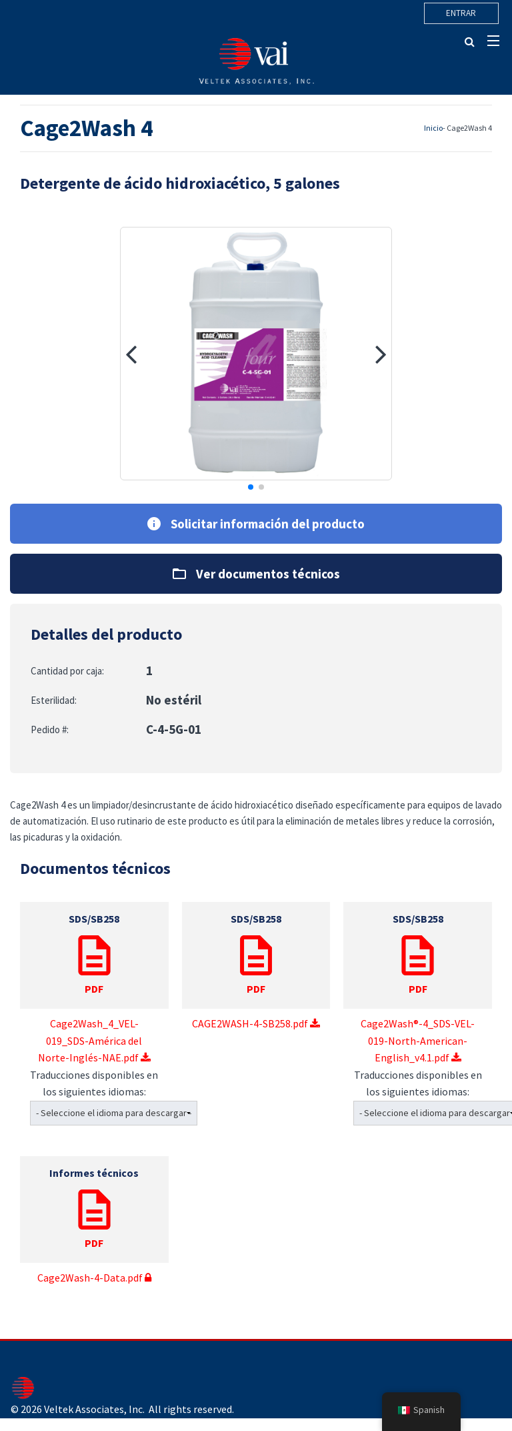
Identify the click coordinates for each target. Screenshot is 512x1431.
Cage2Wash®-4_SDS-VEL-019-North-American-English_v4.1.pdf (417, 983)
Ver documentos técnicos (256, 574)
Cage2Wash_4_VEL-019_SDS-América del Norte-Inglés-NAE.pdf (94, 983)
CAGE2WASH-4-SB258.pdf (256, 966)
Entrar (461, 13)
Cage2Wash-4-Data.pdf (94, 1220)
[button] (131, 353)
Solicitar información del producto (256, 524)
